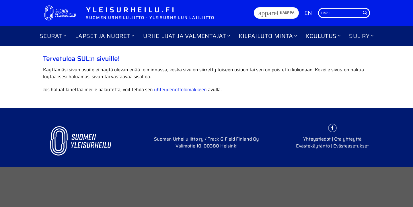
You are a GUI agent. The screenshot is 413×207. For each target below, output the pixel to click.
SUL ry (361, 36)
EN (308, 13)
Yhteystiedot (317, 139)
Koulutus (322, 36)
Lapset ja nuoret (105, 36)
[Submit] (365, 13)
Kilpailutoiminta (268, 36)
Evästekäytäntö (313, 146)
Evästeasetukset (351, 146)
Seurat (53, 36)
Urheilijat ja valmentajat (186, 36)
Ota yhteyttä (348, 139)
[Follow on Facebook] (332, 128)
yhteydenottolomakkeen (180, 89)
